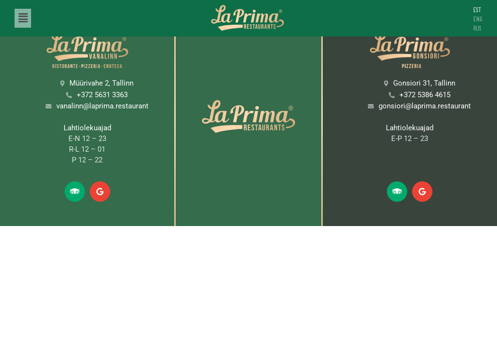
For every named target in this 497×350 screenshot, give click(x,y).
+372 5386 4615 (424, 94)
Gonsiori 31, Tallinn (424, 83)
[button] (23, 18)
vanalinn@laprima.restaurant (102, 106)
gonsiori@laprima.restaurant (425, 106)
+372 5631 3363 (102, 94)
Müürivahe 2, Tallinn (101, 83)
